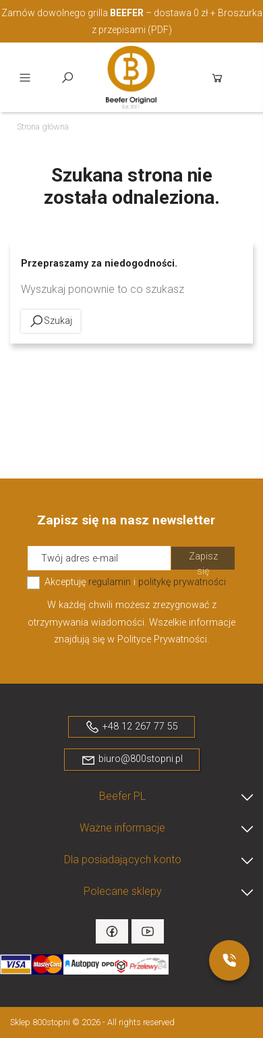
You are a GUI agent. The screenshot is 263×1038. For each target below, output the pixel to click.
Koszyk (217, 77)
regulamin (109, 582)
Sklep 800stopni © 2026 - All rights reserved (92, 1022)
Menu (25, 77)
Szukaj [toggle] (67, 77)
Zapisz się (203, 560)
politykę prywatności (182, 582)
